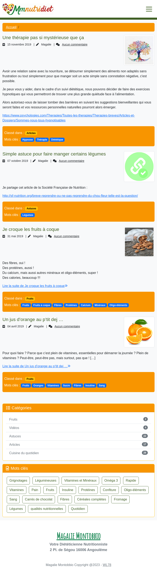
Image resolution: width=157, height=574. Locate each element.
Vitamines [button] (16, 490)
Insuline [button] (67, 490)
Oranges (38, 385)
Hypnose (27, 139)
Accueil (11, 27)
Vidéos (14, 428)
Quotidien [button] (78, 508)
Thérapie (42, 139)
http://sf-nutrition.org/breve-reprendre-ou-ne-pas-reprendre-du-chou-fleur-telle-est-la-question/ (70, 195)
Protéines (71, 305)
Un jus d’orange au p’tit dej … (32, 319)
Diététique (57, 139)
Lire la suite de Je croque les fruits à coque (34, 286)
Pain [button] (34, 490)
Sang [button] (13, 499)
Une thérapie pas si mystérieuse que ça (43, 37)
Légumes (27, 215)
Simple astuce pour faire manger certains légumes (54, 154)
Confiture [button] (109, 490)
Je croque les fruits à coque (30, 229)
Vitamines (53, 385)
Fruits (30, 298)
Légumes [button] (16, 508)
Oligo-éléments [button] (135, 490)
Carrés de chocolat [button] (38, 499)
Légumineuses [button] (45, 480)
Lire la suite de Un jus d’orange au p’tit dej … (36, 366)
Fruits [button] (50, 490)
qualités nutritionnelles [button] (47, 508)
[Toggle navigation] (149, 9)
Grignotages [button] (18, 480)
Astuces (31, 208)
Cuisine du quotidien (24, 453)
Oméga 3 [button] (111, 480)
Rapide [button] (131, 480)
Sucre (66, 385)
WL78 (107, 565)
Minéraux (100, 305)
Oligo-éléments (118, 305)
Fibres (58, 305)
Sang (102, 385)
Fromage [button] (120, 499)
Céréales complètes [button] (91, 499)
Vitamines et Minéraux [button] (80, 480)
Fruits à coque (41, 305)
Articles (31, 133)
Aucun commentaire (74, 44)
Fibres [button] (64, 499)
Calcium (86, 305)
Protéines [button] (88, 490)
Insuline (90, 385)
